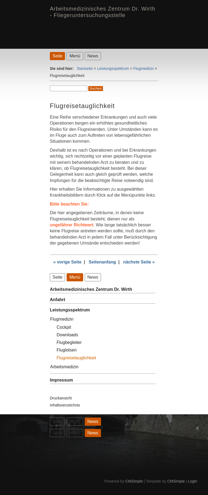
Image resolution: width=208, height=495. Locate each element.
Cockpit (64, 327)
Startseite (85, 68)
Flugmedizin (143, 68)
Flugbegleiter (69, 342)
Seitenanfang (102, 262)
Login (192, 481)
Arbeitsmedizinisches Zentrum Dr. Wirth (91, 289)
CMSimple (134, 481)
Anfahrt (57, 299)
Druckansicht (61, 398)
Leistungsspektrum (113, 68)
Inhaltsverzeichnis (65, 405)
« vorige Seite (67, 262)
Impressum (61, 380)
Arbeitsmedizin (64, 366)
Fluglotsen (67, 350)
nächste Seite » (139, 262)
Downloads (67, 335)
